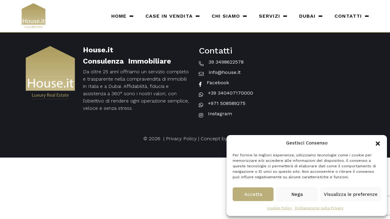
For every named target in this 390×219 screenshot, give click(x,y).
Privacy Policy (181, 138)
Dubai (307, 16)
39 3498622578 (226, 62)
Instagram (220, 113)
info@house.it (225, 72)
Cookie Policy (279, 208)
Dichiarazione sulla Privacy (319, 208)
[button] (378, 143)
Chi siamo (226, 16)
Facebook (218, 82)
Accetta (253, 194)
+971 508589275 (226, 103)
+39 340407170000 (230, 93)
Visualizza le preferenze (350, 194)
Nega (297, 194)
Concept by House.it (224, 138)
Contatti (348, 16)
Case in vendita (169, 16)
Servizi (269, 16)
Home (119, 16)
